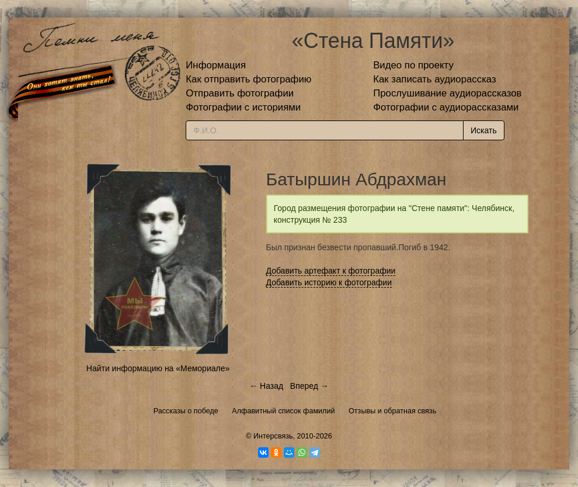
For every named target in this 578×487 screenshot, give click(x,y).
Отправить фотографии (240, 93)
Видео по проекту (413, 65)
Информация (216, 65)
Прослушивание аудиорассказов (447, 93)
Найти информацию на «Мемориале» (157, 368)
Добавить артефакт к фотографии (331, 270)
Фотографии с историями (243, 107)
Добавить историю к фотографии (329, 282)
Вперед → (309, 386)
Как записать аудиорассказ (434, 79)
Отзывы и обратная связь (392, 411)
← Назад (266, 386)
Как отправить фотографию (248, 79)
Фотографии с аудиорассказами (445, 107)
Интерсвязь (273, 436)
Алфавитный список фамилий (283, 411)
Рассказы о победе (186, 411)
